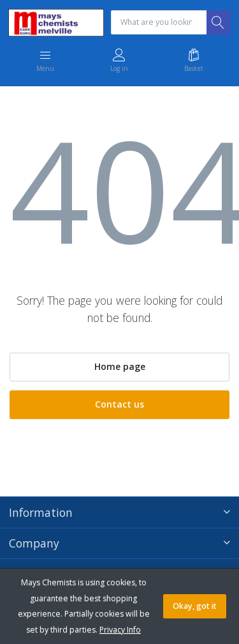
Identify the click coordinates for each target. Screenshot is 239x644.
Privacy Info (120, 629)
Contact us (119, 404)
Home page (119, 366)
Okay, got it (195, 606)
